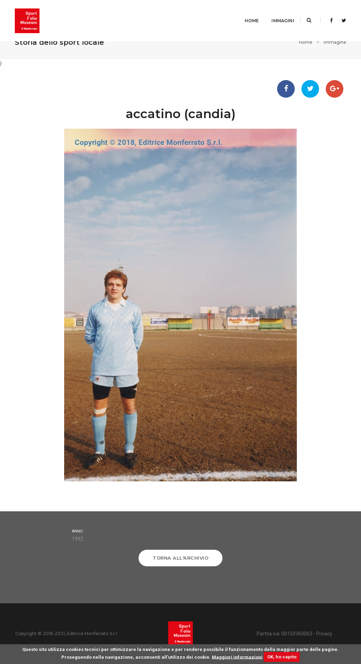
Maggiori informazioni (237, 656)
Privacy (324, 633)
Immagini (275, 12)
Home (244, 12)
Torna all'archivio (180, 558)
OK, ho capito (281, 656)
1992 (77, 539)
